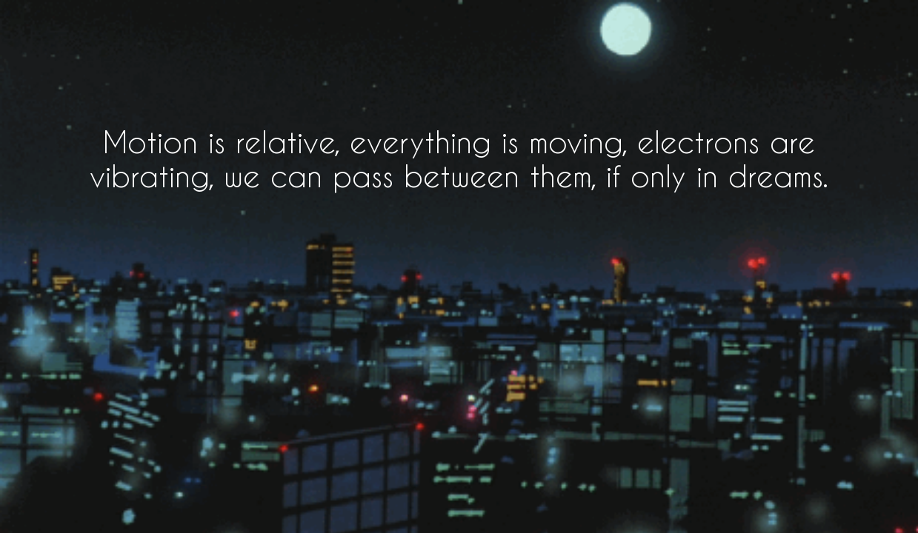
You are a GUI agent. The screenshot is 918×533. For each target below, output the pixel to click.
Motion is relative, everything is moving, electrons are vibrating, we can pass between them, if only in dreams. (459, 158)
